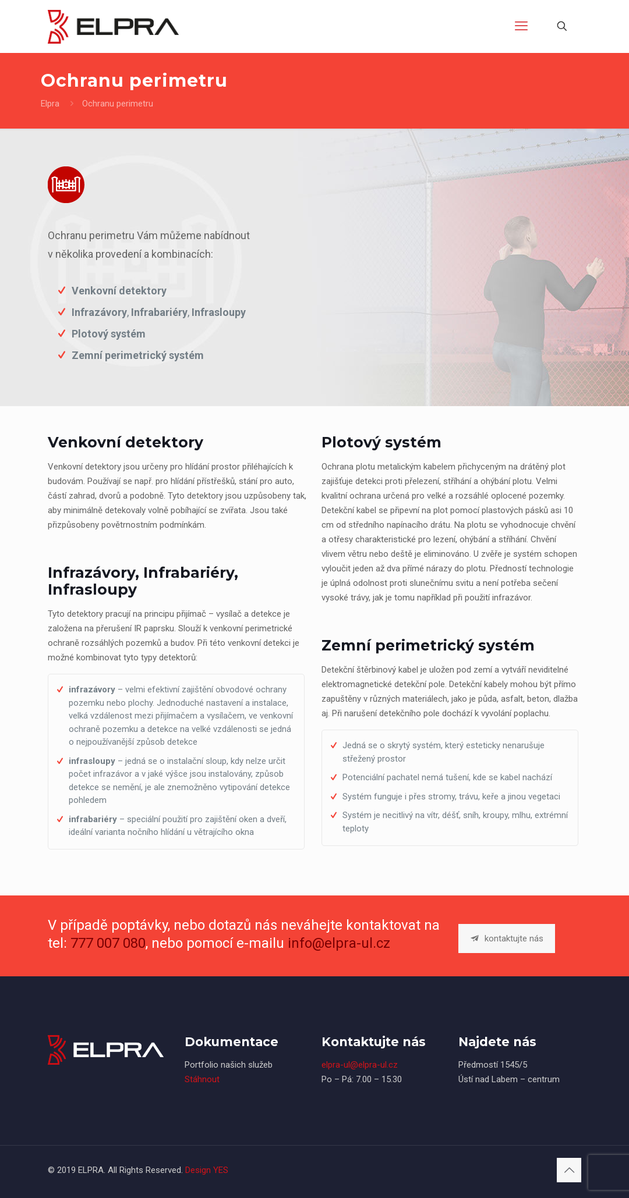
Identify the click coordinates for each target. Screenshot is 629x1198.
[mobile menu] (521, 26)
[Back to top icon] (569, 1170)
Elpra (50, 103)
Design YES (206, 1170)
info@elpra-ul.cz (339, 943)
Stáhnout (202, 1079)
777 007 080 (108, 943)
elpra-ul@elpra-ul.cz (359, 1065)
